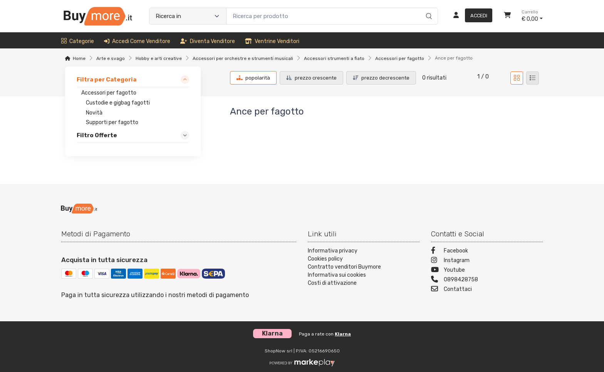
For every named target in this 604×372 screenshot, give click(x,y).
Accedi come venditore (137, 41)
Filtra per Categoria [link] (106, 79)
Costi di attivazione (332, 283)
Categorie (77, 41)
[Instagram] (487, 261)
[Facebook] (487, 251)
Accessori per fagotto (399, 58)
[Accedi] (469, 16)
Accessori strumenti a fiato (334, 58)
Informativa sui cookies (337, 275)
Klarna (343, 334)
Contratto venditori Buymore (344, 267)
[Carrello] (507, 16)
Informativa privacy (332, 250)
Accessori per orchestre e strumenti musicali (243, 58)
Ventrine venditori (272, 41)
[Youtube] (487, 271)
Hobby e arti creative (159, 58)
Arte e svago (110, 58)
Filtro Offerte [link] (97, 135)
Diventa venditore (207, 41)
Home (79, 58)
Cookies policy (325, 259)
